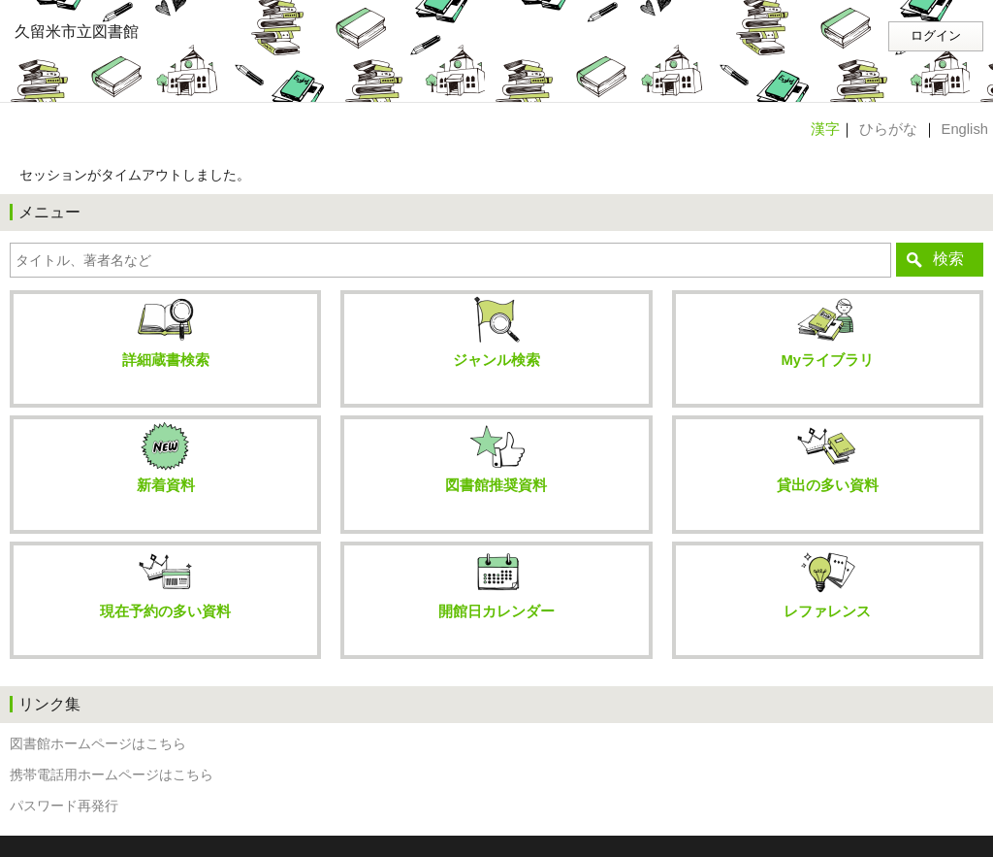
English (965, 129)
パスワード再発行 (64, 806)
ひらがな (888, 129)
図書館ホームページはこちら (98, 744)
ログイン (936, 36)
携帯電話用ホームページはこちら (111, 775)
